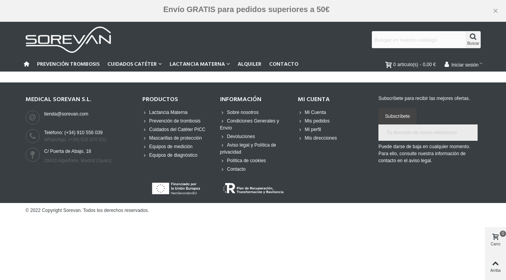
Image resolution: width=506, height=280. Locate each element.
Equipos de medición (167, 146)
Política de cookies (243, 160)
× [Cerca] (495, 10)
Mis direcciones (317, 138)
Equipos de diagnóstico (170, 155)
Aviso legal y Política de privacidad (248, 148)
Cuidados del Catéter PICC (174, 129)
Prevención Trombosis (68, 64)
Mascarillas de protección (172, 138)
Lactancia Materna (197, 64)
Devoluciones (237, 136)
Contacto (283, 64)
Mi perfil (309, 129)
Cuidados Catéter (132, 64)
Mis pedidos (314, 120)
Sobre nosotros (239, 112)
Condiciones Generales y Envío (249, 124)
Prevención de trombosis (171, 120)
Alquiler (249, 64)
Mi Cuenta (312, 112)
